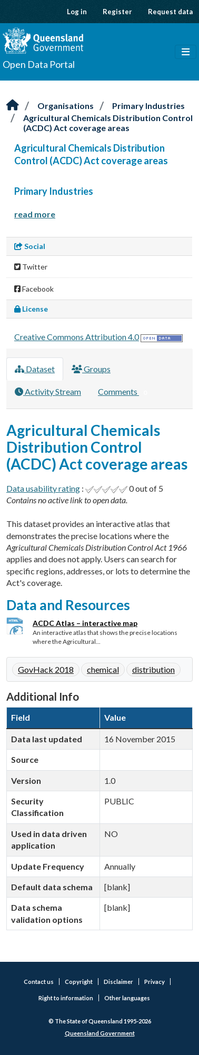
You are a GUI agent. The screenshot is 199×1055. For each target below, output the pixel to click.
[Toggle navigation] (185, 52)
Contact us (39, 981)
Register (117, 11)
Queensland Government (100, 1033)
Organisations (65, 106)
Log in (77, 11)
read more (34, 214)
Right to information (65, 997)
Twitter (30, 266)
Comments (124, 392)
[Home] (12, 106)
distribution (153, 669)
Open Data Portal (39, 64)
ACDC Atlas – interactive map (85, 623)
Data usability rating (43, 488)
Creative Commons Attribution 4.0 (76, 337)
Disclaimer (118, 981)
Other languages (127, 997)
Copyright (79, 981)
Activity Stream (48, 391)
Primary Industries (148, 106)
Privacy (154, 981)
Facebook (34, 288)
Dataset (35, 369)
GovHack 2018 (46, 669)
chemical (103, 669)
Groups (91, 369)
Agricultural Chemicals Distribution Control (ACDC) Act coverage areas (108, 123)
